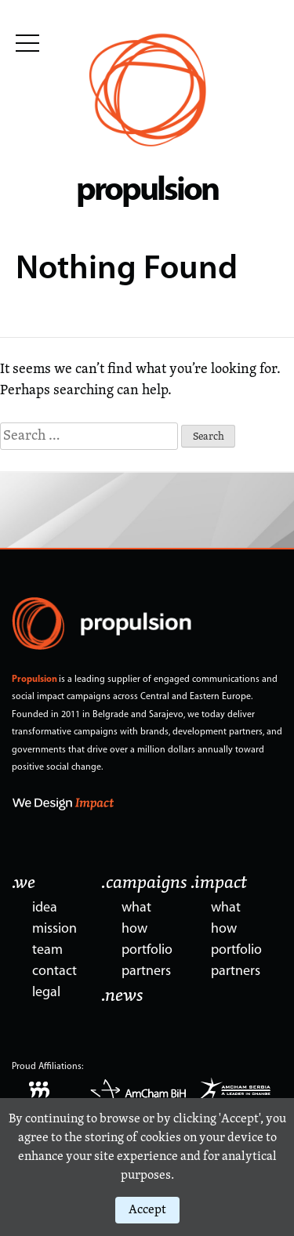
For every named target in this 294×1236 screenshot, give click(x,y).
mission (54, 929)
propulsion (147, 191)
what (136, 908)
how (134, 929)
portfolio (147, 950)
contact (54, 971)
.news (122, 996)
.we (23, 883)
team (47, 950)
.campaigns (144, 883)
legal (46, 992)
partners (146, 971)
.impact (219, 883)
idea (44, 908)
